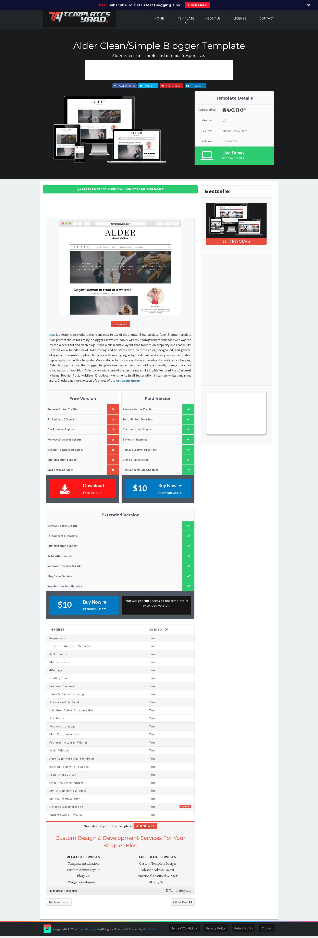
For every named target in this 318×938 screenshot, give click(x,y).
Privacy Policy (216, 930)
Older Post (182, 903)
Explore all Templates (63, 892)
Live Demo (120, 326)
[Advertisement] (159, 71)
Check (185, 808)
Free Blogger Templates (222, 439)
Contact (266, 18)
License (239, 18)
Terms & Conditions (184, 930)
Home (159, 18)
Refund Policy (243, 930)
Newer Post (59, 903)
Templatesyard (178, 892)
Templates (186, 20)
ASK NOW (145, 827)
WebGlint (149, 931)
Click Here (197, 5)
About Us (213, 18)
